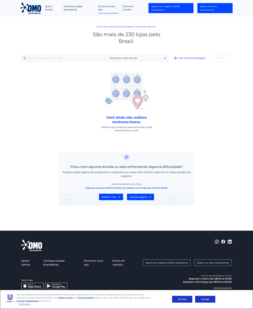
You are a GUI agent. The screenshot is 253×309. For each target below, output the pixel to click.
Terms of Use (65, 297)
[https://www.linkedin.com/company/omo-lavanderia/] (230, 245)
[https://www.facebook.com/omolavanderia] (223, 245)
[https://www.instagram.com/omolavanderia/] (217, 245)
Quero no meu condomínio (208, 8)
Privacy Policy (86, 297)
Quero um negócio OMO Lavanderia (165, 8)
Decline (182, 299)
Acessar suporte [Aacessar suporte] (223, 287)
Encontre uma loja (106, 8)
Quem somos (49, 8)
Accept (205, 299)
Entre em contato (127, 8)
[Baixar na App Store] (32, 286)
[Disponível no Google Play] (56, 286)
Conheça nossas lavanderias (73, 8)
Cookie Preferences (27, 301)
